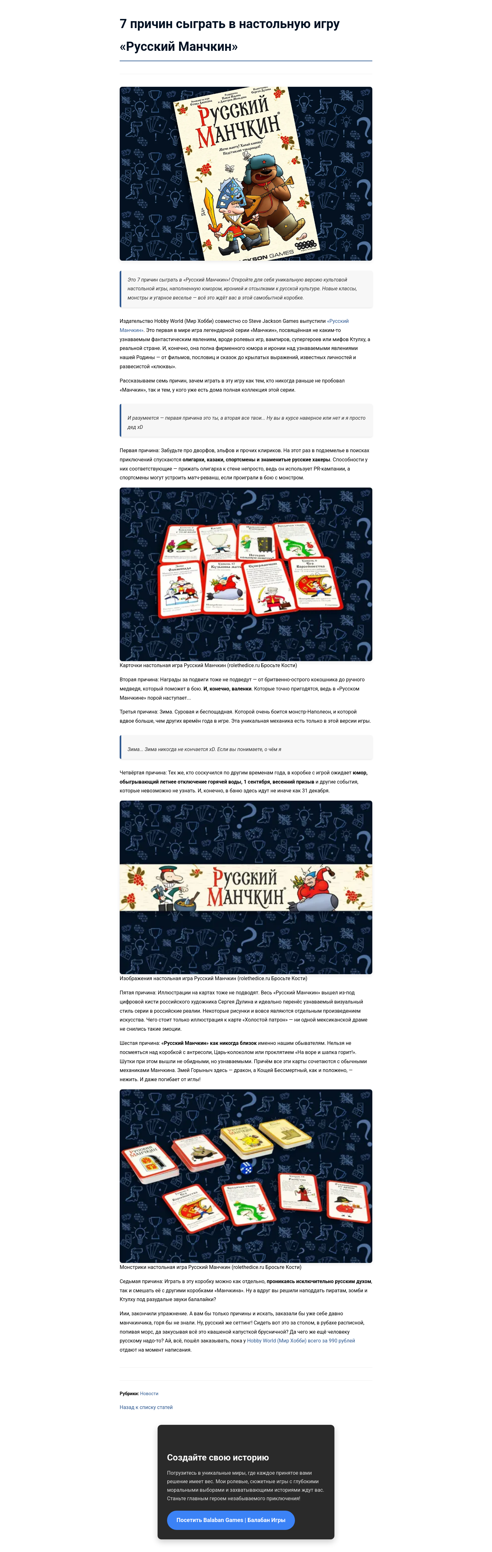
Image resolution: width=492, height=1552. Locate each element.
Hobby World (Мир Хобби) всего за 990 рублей (301, 1341)
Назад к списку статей (146, 1407)
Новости (149, 1393)
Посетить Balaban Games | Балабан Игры (231, 1520)
